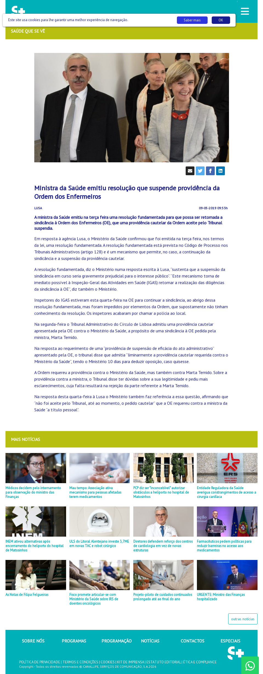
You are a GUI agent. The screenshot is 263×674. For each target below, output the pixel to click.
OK (221, 20)
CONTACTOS (192, 641)
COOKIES (108, 662)
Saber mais (192, 20)
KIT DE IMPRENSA (130, 662)
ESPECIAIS (230, 641)
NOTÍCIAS (150, 641)
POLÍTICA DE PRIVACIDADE (39, 662)
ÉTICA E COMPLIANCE (200, 662)
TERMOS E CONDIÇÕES (80, 662)
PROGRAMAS (74, 641)
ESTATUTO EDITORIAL (163, 662)
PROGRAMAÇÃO (116, 641)
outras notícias (242, 618)
